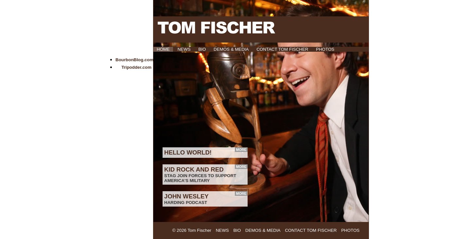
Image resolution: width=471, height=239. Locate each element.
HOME (163, 49)
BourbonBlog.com (134, 59)
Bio (202, 49)
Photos (325, 49)
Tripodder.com (136, 67)
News (184, 49)
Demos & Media (231, 49)
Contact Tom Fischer (282, 49)
